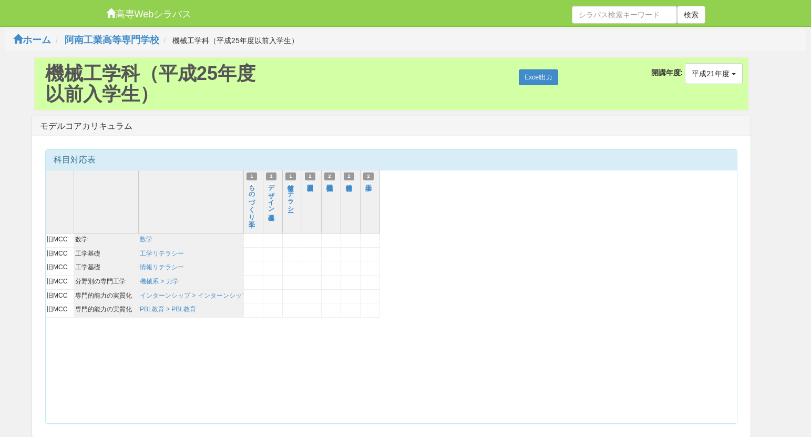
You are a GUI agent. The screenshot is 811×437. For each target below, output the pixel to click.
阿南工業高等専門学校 (112, 40)
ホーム (32, 40)
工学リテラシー (162, 253)
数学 (146, 239)
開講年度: (667, 72)
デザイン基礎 (271, 195)
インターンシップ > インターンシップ (194, 295)
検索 (691, 15)
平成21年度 (713, 73)
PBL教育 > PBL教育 (168, 309)
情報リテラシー (290, 195)
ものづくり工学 (251, 198)
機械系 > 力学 (159, 281)
